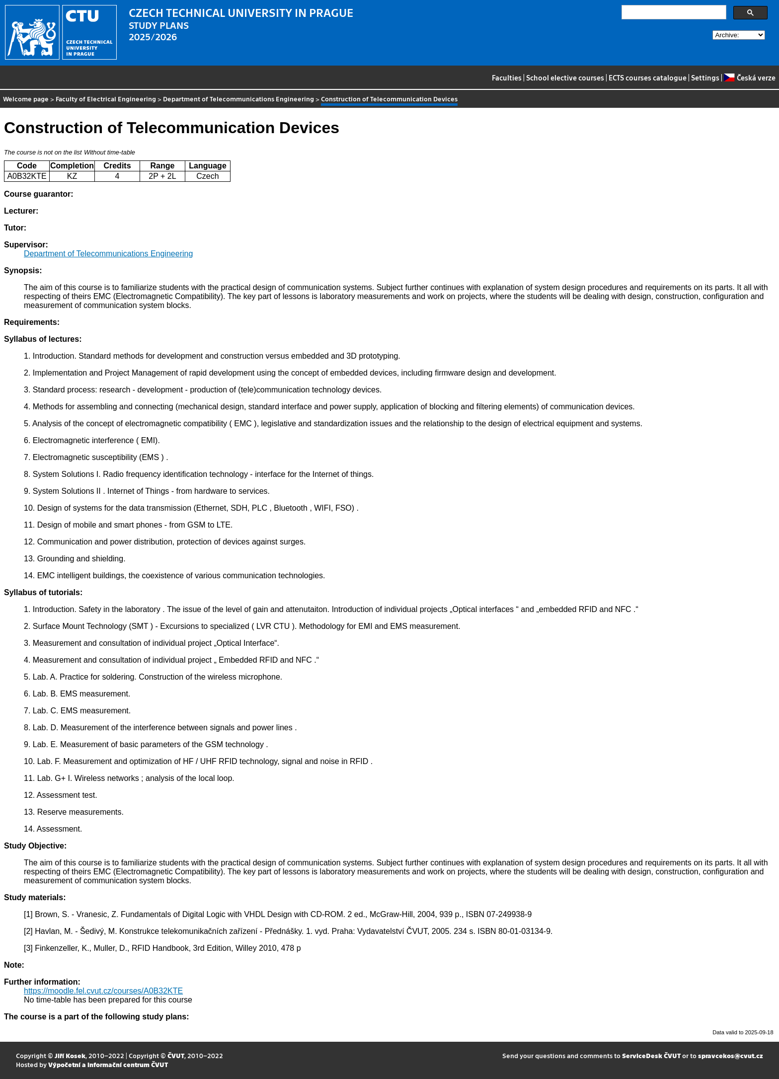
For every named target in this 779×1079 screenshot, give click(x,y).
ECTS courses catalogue (648, 77)
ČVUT (175, 1055)
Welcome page (26, 98)
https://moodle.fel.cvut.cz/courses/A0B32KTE (103, 991)
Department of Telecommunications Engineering (238, 98)
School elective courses (565, 77)
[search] (672, 12)
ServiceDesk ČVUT (651, 1055)
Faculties (507, 77)
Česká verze (749, 77)
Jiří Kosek (70, 1055)
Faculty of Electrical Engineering (106, 98)
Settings (705, 77)
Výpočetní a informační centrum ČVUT (108, 1064)
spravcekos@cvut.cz (730, 1055)
